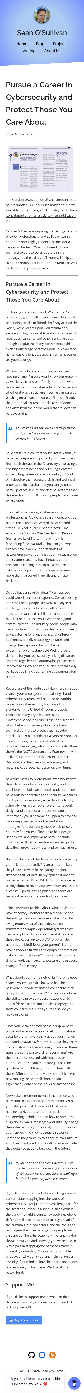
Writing (28, 50)
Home (21, 43)
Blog (40, 43)
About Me (53, 50)
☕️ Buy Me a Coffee (24, 1320)
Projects (60, 43)
